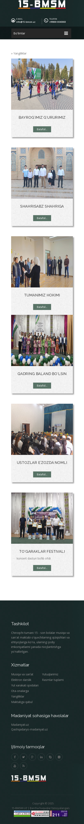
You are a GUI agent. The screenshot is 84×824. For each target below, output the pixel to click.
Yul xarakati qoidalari (24, 685)
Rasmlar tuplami (53, 680)
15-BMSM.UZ (18, 808)
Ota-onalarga (20, 691)
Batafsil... (42, 129)
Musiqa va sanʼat (22, 674)
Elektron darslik (21, 680)
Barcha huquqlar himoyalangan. (48, 808)
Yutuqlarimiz (50, 674)
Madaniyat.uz (20, 725)
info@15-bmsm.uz (25, 21)
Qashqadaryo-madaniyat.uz (29, 729)
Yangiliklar (17, 696)
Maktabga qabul (22, 702)
